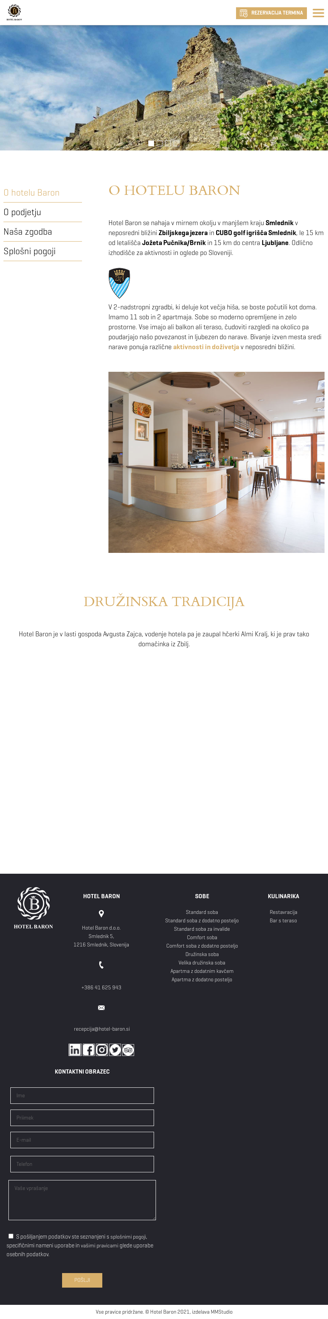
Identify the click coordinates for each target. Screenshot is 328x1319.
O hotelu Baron (31, 192)
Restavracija (283, 912)
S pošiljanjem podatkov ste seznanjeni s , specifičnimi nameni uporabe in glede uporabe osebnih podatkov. (80, 1245)
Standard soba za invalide (202, 929)
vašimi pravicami (99, 1245)
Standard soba (202, 912)
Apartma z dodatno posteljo (202, 979)
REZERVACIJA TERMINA (271, 13)
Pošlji (82, 1280)
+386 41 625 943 (101, 987)
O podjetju (22, 212)
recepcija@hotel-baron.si (102, 1029)
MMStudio (222, 1312)
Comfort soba (202, 937)
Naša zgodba (27, 231)
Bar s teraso (283, 920)
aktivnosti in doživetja (206, 347)
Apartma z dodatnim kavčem (202, 971)
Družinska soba (202, 954)
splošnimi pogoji (128, 1237)
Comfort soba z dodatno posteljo (202, 946)
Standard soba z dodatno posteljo (202, 920)
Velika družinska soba (202, 962)
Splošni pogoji (29, 251)
